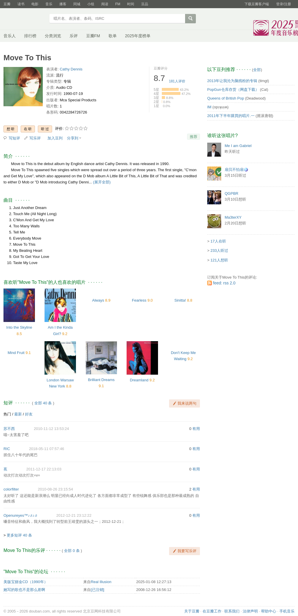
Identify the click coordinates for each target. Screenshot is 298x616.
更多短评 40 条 (19, 535)
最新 (18, 414)
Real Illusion (101, 582)
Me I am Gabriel (238, 146)
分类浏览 (53, 35)
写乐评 (35, 138)
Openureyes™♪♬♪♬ (20, 515)
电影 (34, 4)
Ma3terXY (233, 217)
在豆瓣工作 (212, 611)
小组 (90, 4)
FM (117, 4)
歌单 (113, 35)
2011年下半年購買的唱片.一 (231, 116)
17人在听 (218, 241)
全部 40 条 (43, 403)
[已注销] (97, 589)
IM (209, 107)
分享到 (72, 138)
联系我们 (232, 611)
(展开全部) (102, 182)
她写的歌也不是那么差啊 (24, 589)
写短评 (14, 138)
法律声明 (250, 611)
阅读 (104, 4)
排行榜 (30, 35)
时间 (130, 4)
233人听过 (219, 250)
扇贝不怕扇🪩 (236, 169)
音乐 (48, 4)
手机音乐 (287, 611)
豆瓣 (6, 4)
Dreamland (139, 380)
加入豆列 (55, 138)
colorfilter (11, 489)
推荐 (193, 136)
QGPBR (231, 193)
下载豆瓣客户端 (256, 4)
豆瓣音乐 (24, 19)
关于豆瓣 (191, 611)
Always (98, 300)
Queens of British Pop (225, 98)
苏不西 (9, 428)
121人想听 (219, 260)
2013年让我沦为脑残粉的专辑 (232, 81)
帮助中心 (268, 611)
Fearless (139, 300)
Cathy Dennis (71, 69)
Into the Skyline (19, 327)
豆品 (144, 4)
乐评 (74, 35)
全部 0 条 (71, 550)
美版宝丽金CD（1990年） (25, 582)
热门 (7, 414)
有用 (196, 428)
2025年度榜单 (137, 35)
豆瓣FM (93, 35)
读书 (20, 4)
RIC (6, 449)
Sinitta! (180, 300)
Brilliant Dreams (101, 380)
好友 (29, 414)
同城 (76, 4)
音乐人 (9, 35)
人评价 (177, 81)
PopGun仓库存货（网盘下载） (233, 89)
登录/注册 (283, 4)
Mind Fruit (16, 353)
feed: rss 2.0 (224, 283)
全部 (257, 70)
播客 (62, 4)
